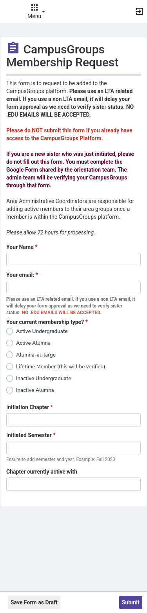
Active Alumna (33, 343)
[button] (10, 11)
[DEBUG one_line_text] (73, 259)
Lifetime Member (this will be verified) (60, 366)
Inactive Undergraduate (43, 378)
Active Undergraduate (42, 331)
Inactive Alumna (35, 390)
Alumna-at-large (36, 355)
